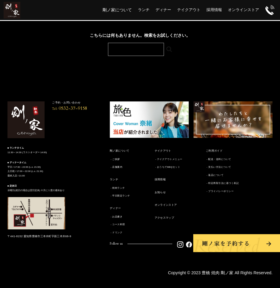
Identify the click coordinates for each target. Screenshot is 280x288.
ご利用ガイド (214, 150)
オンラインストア (166, 204)
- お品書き (116, 216)
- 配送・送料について (218, 159)
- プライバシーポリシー (220, 191)
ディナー (115, 208)
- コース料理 (117, 224)
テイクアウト (163, 150)
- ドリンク (116, 232)
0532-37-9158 (69, 108)
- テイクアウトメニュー (168, 159)
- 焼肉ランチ (117, 188)
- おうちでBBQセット (167, 167)
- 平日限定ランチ (120, 195)
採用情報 (160, 179)
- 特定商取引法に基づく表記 (222, 183)
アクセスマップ (164, 217)
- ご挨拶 (115, 159)
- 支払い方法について (218, 167)
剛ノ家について (120, 150)
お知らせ (160, 192)
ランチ (114, 179)
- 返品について (214, 175)
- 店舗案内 (116, 167)
